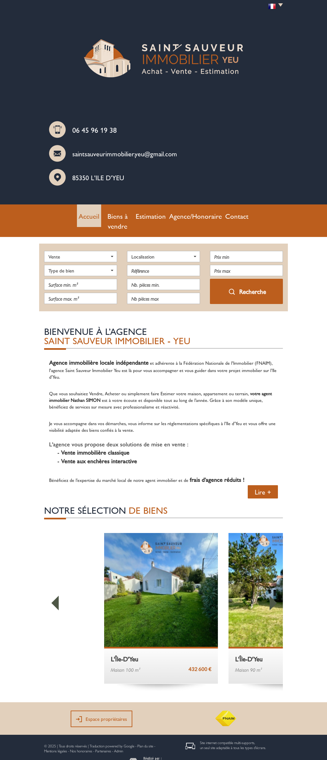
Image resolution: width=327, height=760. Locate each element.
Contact (229, 214)
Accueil (97, 214)
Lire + (263, 478)
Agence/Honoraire (194, 214)
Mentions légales (55, 737)
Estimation (159, 214)
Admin (118, 737)
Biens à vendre (126, 214)
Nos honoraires (81, 737)
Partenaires (103, 737)
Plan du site (145, 732)
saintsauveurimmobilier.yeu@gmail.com (124, 153)
